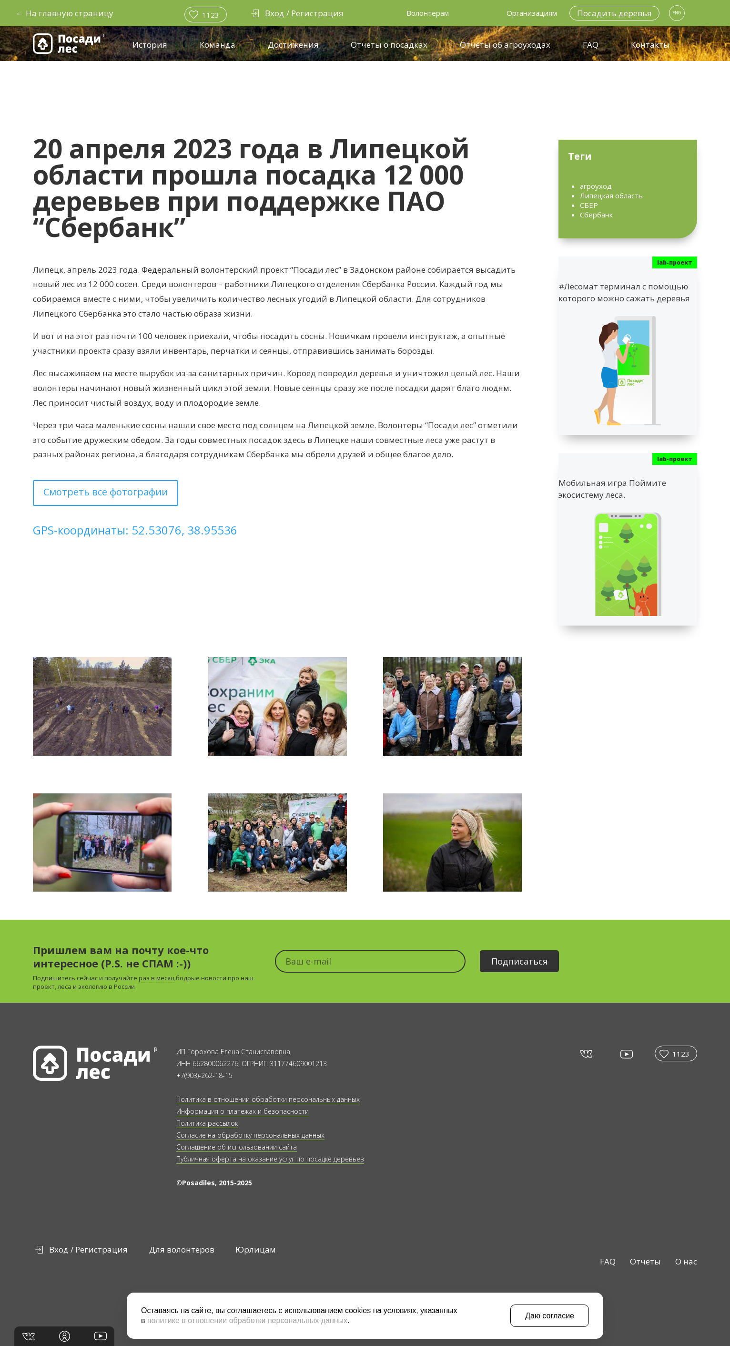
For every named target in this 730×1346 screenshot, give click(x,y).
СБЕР (589, 205)
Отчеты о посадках (389, 44)
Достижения (293, 44)
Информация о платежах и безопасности (242, 1111)
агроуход (596, 186)
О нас (686, 1261)
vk (585, 1053)
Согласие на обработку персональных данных (250, 1135)
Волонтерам (427, 13)
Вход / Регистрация (88, 1249)
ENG (676, 13)
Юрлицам (255, 1249)
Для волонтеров (181, 1249)
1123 (210, 15)
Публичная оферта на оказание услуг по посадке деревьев (270, 1158)
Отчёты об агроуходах (505, 44)
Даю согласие (549, 1316)
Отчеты (645, 1261)
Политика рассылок (207, 1123)
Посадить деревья (614, 13)
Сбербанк (596, 214)
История (149, 44)
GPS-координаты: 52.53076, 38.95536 (135, 530)
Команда (217, 44)
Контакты (650, 44)
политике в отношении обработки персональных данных (247, 1320)
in (64, 1336)
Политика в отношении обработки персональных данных (268, 1099)
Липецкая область (611, 195)
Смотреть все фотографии (105, 491)
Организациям (532, 13)
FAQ (590, 44)
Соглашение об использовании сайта (236, 1146)
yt (625, 1053)
